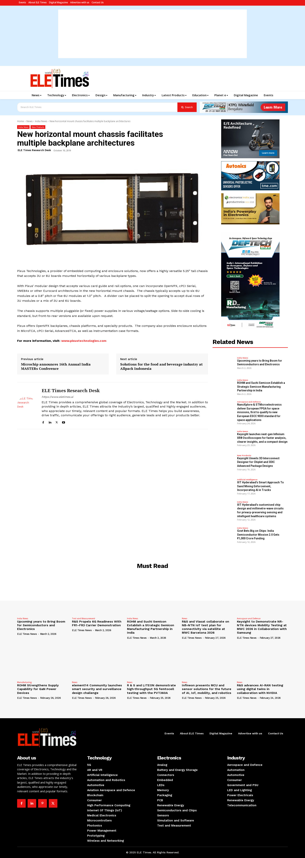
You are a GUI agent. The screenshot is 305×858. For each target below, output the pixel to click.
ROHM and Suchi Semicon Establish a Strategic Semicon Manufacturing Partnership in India (261, 386)
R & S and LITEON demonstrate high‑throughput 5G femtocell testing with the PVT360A (151, 688)
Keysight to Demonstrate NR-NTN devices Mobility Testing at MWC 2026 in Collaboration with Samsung (262, 627)
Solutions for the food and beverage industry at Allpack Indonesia (161, 366)
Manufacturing (24, 682)
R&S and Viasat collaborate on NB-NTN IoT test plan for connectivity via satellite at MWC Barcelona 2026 (205, 627)
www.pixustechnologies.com (83, 341)
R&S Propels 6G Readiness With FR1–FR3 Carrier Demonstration (96, 623)
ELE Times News (27, 633)
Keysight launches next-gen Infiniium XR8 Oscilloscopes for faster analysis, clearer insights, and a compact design (262, 438)
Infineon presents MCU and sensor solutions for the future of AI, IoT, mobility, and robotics (206, 688)
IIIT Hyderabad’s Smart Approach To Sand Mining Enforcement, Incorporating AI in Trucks (260, 486)
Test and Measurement (83, 618)
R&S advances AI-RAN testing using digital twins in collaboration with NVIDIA (260, 688)
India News (41, 121)
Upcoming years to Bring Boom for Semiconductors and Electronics (41, 625)
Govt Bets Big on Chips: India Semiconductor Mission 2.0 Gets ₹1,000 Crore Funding (258, 534)
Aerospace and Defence (249, 402)
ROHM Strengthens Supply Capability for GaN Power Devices (38, 688)
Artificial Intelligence (247, 480)
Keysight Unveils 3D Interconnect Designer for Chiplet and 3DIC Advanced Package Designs (258, 462)
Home (20, 121)
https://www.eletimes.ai (57, 396)
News (29, 121)
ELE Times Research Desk (34, 150)
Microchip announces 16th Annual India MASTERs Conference (56, 366)
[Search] (187, 107)
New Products (38, 127)
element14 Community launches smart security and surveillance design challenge (97, 688)
